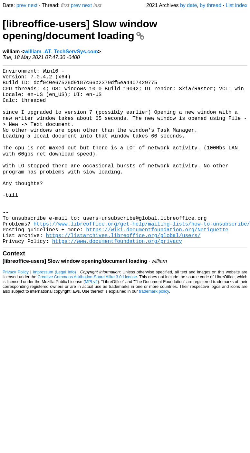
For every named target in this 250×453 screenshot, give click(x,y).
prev (21, 5)
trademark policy (154, 327)
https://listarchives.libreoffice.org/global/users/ (123, 269)
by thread (210, 5)
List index (236, 5)
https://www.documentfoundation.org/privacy (117, 276)
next (32, 5)
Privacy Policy (16, 308)
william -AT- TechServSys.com (61, 51)
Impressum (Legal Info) (54, 308)
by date (188, 5)
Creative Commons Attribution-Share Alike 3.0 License (87, 312)
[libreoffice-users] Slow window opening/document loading (80, 29)
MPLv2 (91, 317)
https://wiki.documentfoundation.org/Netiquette (157, 262)
